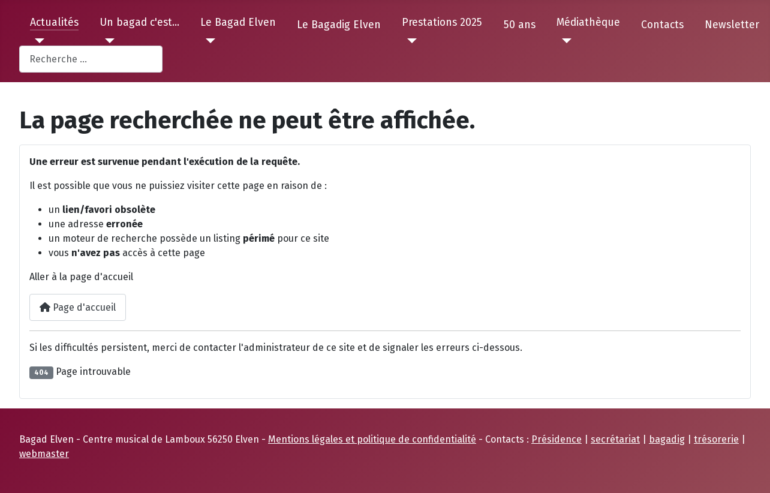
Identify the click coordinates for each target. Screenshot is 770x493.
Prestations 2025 (442, 22)
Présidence (556, 439)
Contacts (662, 25)
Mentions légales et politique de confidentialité (372, 439)
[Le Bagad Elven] (207, 41)
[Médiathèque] (564, 41)
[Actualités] (37, 41)
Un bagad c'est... (139, 22)
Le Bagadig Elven (339, 25)
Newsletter (732, 25)
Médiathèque (588, 22)
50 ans (520, 25)
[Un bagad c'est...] (107, 41)
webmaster (44, 453)
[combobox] (91, 59)
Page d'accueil (78, 307)
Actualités (54, 22)
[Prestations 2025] (409, 41)
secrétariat (615, 439)
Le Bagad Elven (238, 22)
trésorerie (716, 439)
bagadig (667, 439)
